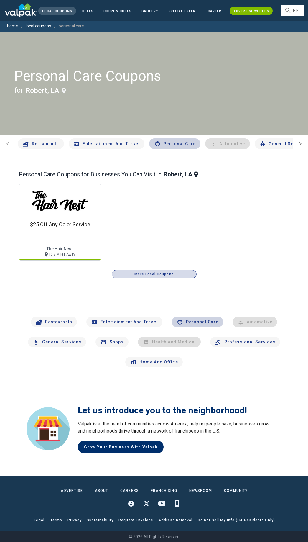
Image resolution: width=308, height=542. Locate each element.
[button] (183, 11)
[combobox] (292, 10)
